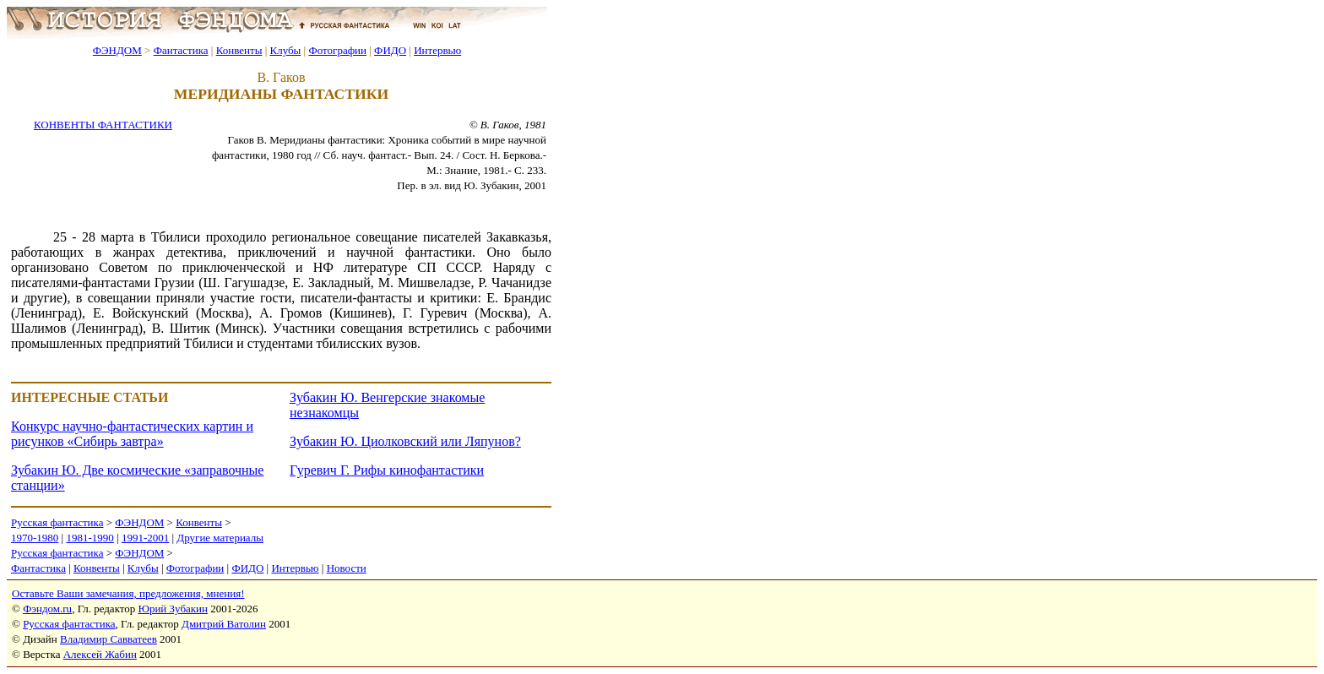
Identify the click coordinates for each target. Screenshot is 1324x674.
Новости (346, 568)
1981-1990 (89, 537)
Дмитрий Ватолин (224, 623)
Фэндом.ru (47, 608)
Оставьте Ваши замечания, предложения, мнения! (128, 593)
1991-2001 (145, 537)
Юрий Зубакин (173, 608)
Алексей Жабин (100, 654)
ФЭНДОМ (117, 50)
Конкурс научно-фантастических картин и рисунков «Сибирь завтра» (132, 433)
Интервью (437, 50)
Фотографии (337, 50)
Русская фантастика (57, 522)
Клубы (285, 50)
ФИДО (390, 50)
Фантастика (181, 50)
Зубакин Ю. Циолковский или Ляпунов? (405, 441)
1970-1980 (34, 537)
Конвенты (239, 50)
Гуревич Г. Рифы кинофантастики (387, 470)
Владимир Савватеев (108, 639)
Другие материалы (219, 537)
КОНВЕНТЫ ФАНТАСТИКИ (103, 124)
